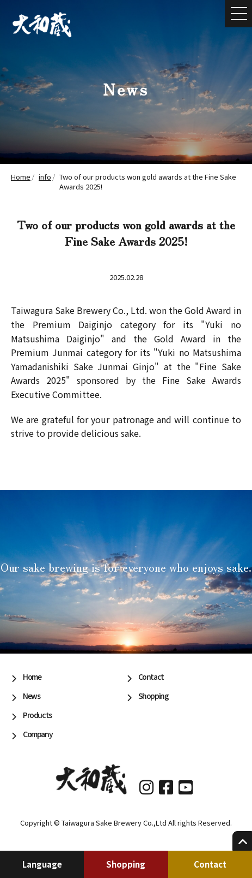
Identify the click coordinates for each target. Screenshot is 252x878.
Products (37, 714)
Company (37, 733)
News (31, 695)
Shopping (125, 864)
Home (32, 676)
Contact (210, 864)
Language (42, 864)
